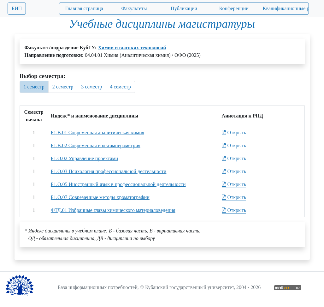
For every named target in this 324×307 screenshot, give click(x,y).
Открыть (234, 132)
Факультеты (134, 8)
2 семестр (62, 86)
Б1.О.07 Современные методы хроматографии (100, 197)
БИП (17, 8)
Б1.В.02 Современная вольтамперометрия (95, 145)
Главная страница (84, 8)
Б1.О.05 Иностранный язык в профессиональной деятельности (118, 184)
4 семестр (120, 86)
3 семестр (91, 86)
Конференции (234, 8)
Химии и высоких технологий (132, 47)
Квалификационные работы (286, 8)
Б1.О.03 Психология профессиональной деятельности (109, 171)
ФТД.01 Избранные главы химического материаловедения (113, 210)
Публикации (184, 8)
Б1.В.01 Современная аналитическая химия (97, 132)
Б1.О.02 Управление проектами (84, 158)
